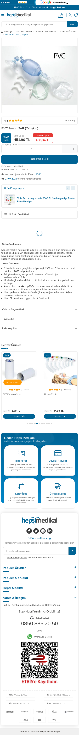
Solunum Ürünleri (68, 31)
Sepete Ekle (39, 159)
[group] (39, 75)
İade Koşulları (39, 328)
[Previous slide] (68, 188)
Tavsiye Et (39, 318)
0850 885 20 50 (39, 623)
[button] (27, 423)
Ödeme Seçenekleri (39, 309)
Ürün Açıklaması (39, 244)
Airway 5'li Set (51, 394)
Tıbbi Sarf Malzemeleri (45, 31)
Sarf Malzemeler (24, 31)
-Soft (22, 731)
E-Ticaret (29, 731)
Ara (72, 24)
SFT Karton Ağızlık (12, 394)
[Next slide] (73, 188)
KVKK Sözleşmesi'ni (17, 557)
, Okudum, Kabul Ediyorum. (29, 557)
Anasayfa (7, 31)
